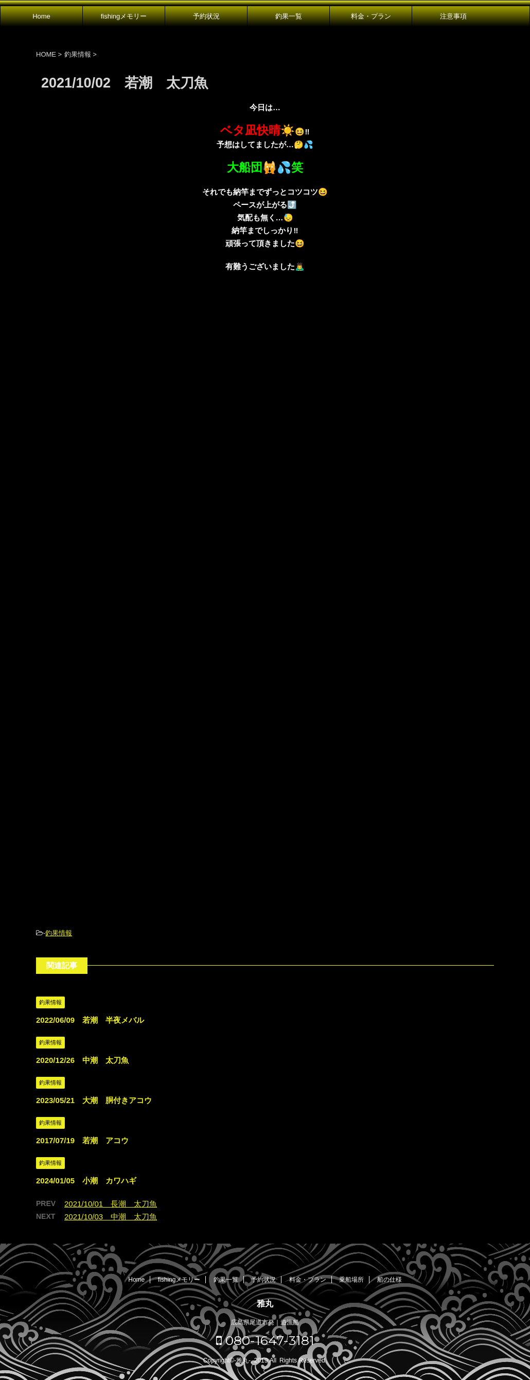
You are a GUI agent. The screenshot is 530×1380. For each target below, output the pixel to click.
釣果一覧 (288, 16)
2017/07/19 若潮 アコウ (82, 1140)
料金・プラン (371, 16)
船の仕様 (389, 1279)
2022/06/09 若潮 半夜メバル (90, 1020)
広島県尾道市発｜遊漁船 (265, 1322)
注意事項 (453, 16)
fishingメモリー (124, 16)
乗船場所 (351, 1279)
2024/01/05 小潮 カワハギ (86, 1180)
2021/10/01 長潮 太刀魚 (110, 1203)
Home (41, 16)
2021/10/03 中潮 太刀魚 (110, 1216)
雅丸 (265, 1303)
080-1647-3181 (265, 1340)
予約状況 (206, 16)
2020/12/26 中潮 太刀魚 (82, 1060)
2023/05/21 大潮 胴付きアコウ (94, 1100)
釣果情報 (58, 933)
